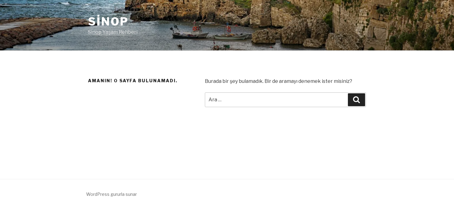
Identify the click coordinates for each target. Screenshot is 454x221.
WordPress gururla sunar (111, 194)
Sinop (108, 21)
